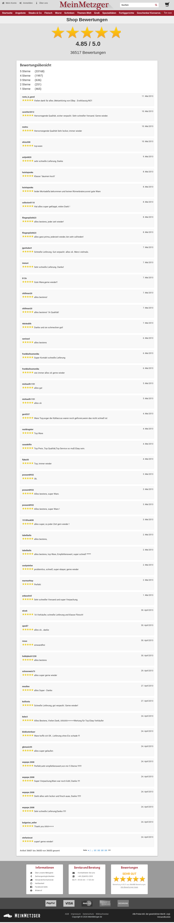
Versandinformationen (42, 880)
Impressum (76, 914)
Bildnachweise (102, 914)
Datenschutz (88, 914)
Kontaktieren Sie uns (83, 873)
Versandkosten (163, 917)
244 (106, 850)
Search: (118, 4)
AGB (67, 914)
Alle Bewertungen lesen (129, 887)
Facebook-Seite (39, 887)
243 (102, 850)
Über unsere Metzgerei (41, 873)
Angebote (20, 13)
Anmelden (26, 3)
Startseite (7, 13)
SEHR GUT (129, 873)
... (92, 850)
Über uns (41, 3)
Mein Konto (9, 3)
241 (95, 850)
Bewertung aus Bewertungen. (129, 885)
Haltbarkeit (37, 883)
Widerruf (36, 890)
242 (98, 850)
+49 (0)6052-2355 (82, 876)
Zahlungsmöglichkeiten (42, 876)
